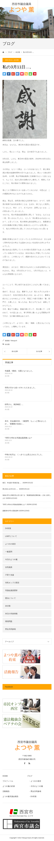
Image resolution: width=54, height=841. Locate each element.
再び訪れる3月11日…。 (11, 489)
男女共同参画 (10, 629)
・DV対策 (32, 796)
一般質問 (8, 552)
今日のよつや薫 (11, 559)
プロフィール (8, 781)
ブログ (29, 776)
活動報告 (6, 791)
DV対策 (8, 528)
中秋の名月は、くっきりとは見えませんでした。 (24, 455)
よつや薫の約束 (9, 786)
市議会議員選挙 (11, 590)
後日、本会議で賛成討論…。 (12, 483)
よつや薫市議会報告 (10, 796)
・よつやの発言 (34, 781)
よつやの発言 (10, 544)
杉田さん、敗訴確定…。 (14, 404)
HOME (5, 776)
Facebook (9, 687)
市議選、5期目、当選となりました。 (19, 371)
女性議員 (8, 567)
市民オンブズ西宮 (12, 583)
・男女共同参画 (34, 791)
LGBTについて (11, 536)
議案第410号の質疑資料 (11, 511)
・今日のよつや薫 (35, 786)
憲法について (10, 598)
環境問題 (8, 621)
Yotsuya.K (13, 341)
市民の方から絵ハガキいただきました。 (21, 388)
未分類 (16, 60)
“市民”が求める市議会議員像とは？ (18, 438)
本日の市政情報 (11, 614)
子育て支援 (9, 575)
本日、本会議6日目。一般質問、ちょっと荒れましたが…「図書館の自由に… (25, 422)
